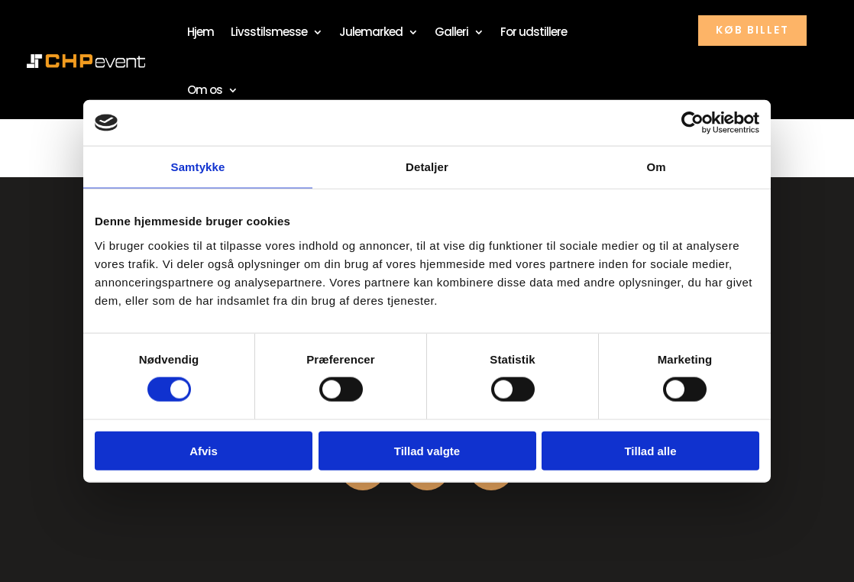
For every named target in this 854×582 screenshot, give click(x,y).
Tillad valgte (427, 450)
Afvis (203, 450)
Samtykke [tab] (198, 166)
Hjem (200, 32)
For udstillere (533, 32)
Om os (204, 90)
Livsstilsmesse (269, 32)
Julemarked (371, 32)
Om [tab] (655, 166)
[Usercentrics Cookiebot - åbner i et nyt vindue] (692, 123)
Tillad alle (650, 450)
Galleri (451, 32)
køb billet (752, 29)
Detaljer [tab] (427, 166)
